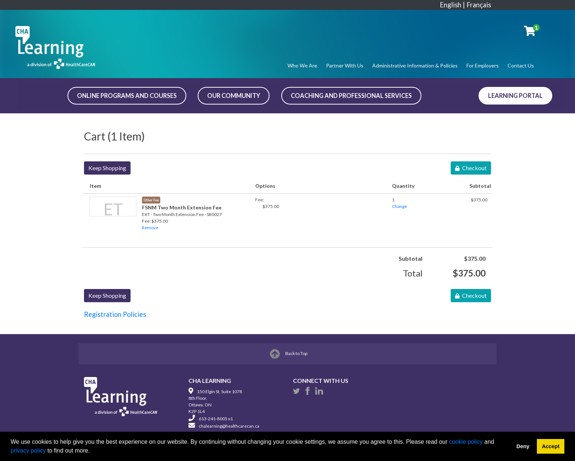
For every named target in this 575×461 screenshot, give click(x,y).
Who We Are (302, 65)
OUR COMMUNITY (233, 95)
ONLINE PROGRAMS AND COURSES (127, 95)
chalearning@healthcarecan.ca (229, 426)
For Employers (482, 65)
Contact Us (521, 65)
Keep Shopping (107, 167)
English (450, 5)
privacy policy (28, 450)
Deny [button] (522, 446)
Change (399, 206)
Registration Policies (115, 314)
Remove (150, 227)
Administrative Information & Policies (415, 65)
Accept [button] (551, 446)
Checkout (471, 167)
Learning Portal (515, 95)
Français (478, 5)
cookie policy (466, 442)
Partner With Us (344, 65)
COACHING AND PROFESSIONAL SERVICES (351, 95)
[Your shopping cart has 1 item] (530, 32)
